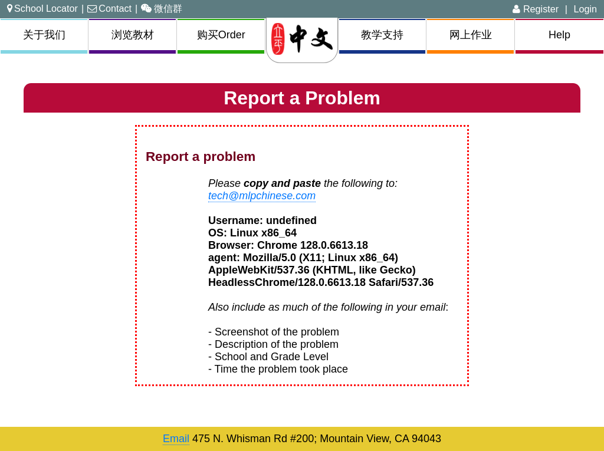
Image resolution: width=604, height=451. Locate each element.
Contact (109, 8)
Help (559, 35)
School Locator (42, 8)
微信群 (161, 8)
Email (176, 439)
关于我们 (44, 35)
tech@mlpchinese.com (262, 196)
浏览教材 (132, 35)
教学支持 (382, 35)
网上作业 (470, 35)
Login (585, 9)
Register (536, 9)
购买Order (221, 35)
